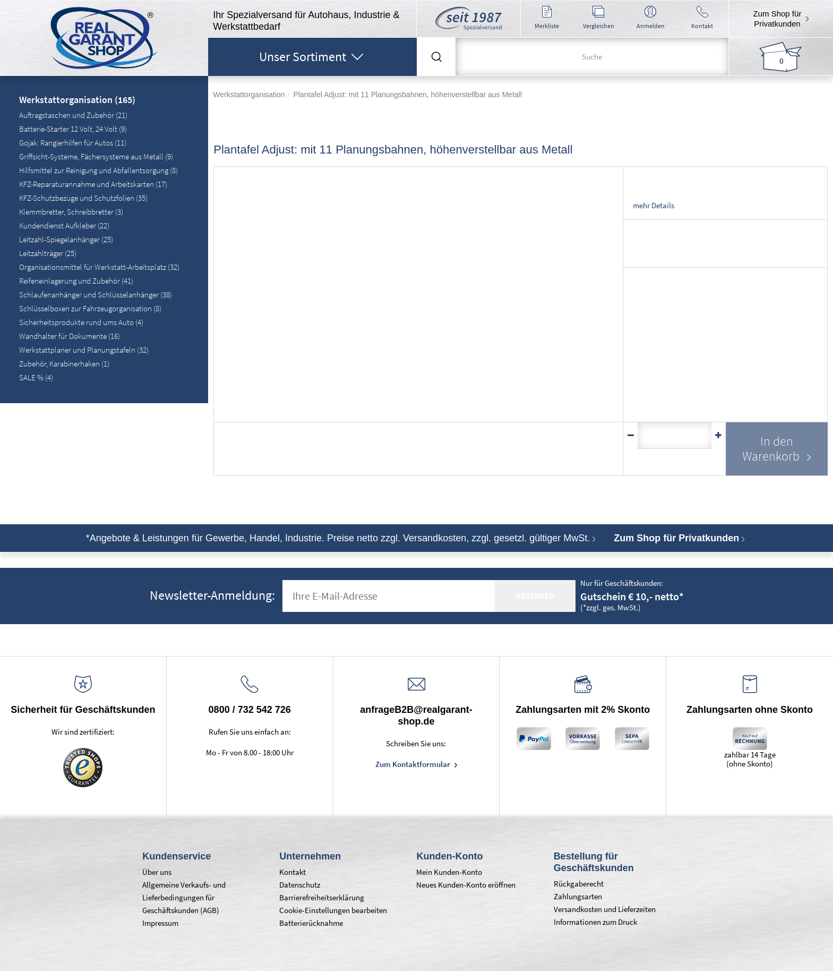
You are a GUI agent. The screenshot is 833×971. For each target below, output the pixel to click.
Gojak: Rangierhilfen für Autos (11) (72, 143)
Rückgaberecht (579, 884)
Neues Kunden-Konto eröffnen (466, 885)
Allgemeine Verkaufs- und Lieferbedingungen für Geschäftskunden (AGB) (184, 897)
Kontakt (292, 872)
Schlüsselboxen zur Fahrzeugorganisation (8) (90, 308)
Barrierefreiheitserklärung (321, 897)
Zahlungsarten (578, 896)
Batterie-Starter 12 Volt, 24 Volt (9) (73, 129)
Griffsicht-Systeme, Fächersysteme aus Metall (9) (96, 156)
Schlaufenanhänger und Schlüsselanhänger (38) (95, 294)
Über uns (156, 872)
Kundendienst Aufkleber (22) (64, 225)
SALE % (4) (36, 377)
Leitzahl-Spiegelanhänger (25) (66, 239)
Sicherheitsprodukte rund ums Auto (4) (81, 322)
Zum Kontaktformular (413, 764)
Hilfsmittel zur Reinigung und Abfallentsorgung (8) (98, 170)
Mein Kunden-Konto (449, 872)
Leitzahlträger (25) (47, 253)
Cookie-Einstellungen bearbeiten (333, 910)
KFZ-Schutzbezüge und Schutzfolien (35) (83, 198)
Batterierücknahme (311, 923)
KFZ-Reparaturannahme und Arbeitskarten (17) (93, 184)
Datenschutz (299, 885)
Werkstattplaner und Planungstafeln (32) (84, 350)
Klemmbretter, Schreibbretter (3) (71, 212)
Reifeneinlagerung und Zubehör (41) (76, 281)
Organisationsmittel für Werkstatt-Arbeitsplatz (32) (99, 267)
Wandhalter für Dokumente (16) (69, 336)
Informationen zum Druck (595, 922)
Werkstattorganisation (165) (77, 100)
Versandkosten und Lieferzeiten (605, 909)
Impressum (160, 923)
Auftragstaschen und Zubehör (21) (73, 115)
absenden (535, 596)
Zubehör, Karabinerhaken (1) (64, 364)
